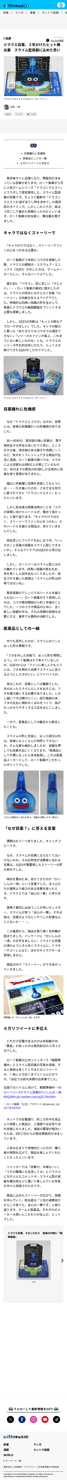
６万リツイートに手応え (34, 163)
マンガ (19, 12)
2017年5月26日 (12, 1108)
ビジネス (19, 114)
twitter (8, 114)
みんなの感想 (54, 40)
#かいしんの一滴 (49, 1092)
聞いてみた (31, 114)
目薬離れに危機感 (34, 153)
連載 (33, 12)
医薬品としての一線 (35, 158)
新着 (6, 12)
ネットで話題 (50, 12)
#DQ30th (10, 1096)
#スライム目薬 (28, 1092)
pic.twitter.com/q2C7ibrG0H (35, 1096)
